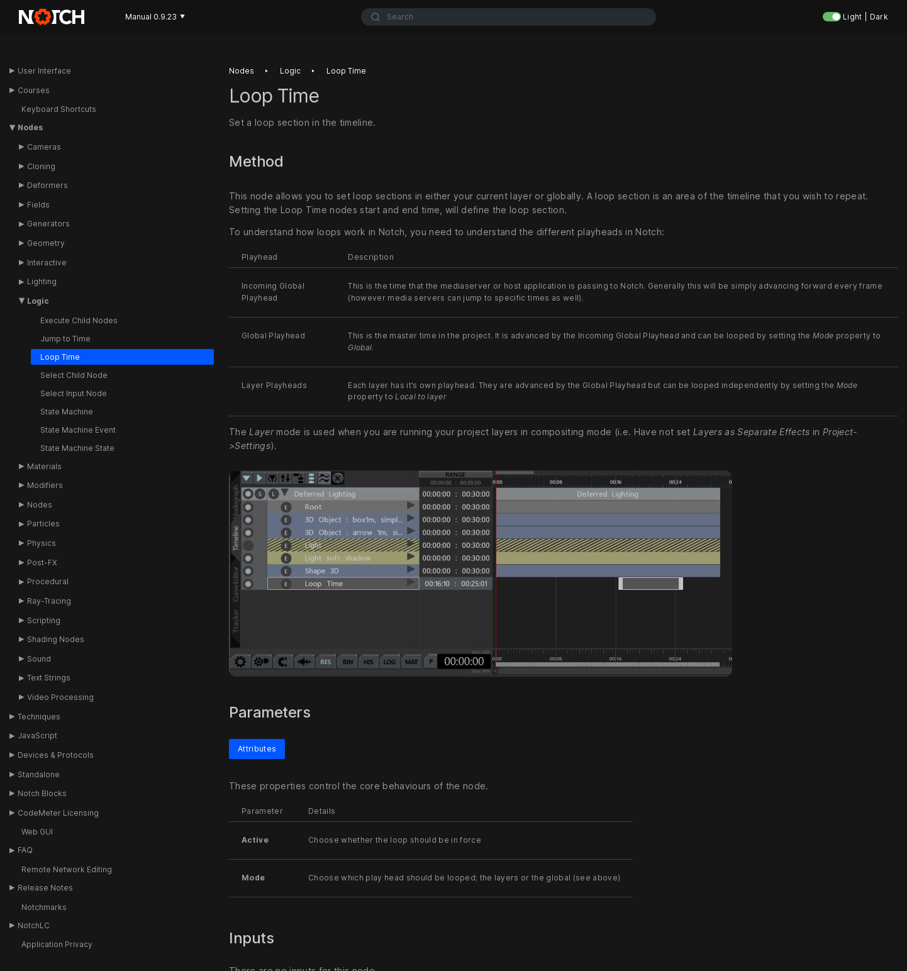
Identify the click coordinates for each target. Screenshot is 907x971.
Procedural (48, 581)
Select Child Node (74, 375)
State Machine (66, 411)
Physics (41, 543)
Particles (43, 523)
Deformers (47, 185)
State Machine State (77, 448)
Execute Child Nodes (79, 320)
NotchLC (34, 925)
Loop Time (60, 357)
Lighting (42, 281)
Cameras (44, 147)
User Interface (44, 70)
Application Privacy (56, 944)
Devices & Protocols (56, 755)
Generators (48, 223)
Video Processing (60, 697)
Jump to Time (65, 338)
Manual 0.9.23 (155, 16)
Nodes (30, 127)
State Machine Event (78, 430)
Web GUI (37, 831)
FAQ (25, 850)
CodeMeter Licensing (58, 813)
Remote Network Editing (66, 869)
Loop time (346, 70)
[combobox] (509, 17)
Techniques (39, 716)
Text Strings (48, 677)
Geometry (46, 243)
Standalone (39, 774)
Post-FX (42, 562)
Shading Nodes (55, 639)
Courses (34, 90)
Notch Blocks (42, 793)
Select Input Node (73, 393)
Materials (44, 466)
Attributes (257, 748)
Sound (39, 658)
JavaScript (37, 735)
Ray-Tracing (49, 601)
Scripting (43, 620)
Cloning (41, 166)
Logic (38, 301)
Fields (38, 204)
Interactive (47, 262)
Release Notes (45, 887)
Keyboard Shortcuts (58, 109)
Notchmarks (44, 907)
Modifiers (45, 485)
